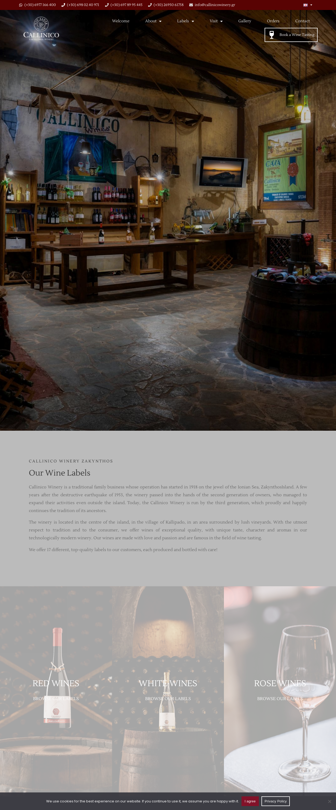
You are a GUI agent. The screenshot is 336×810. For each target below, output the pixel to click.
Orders (273, 21)
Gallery (244, 21)
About (153, 21)
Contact (302, 21)
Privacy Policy (276, 801)
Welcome (120, 21)
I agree (250, 801)
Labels (185, 21)
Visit (216, 21)
